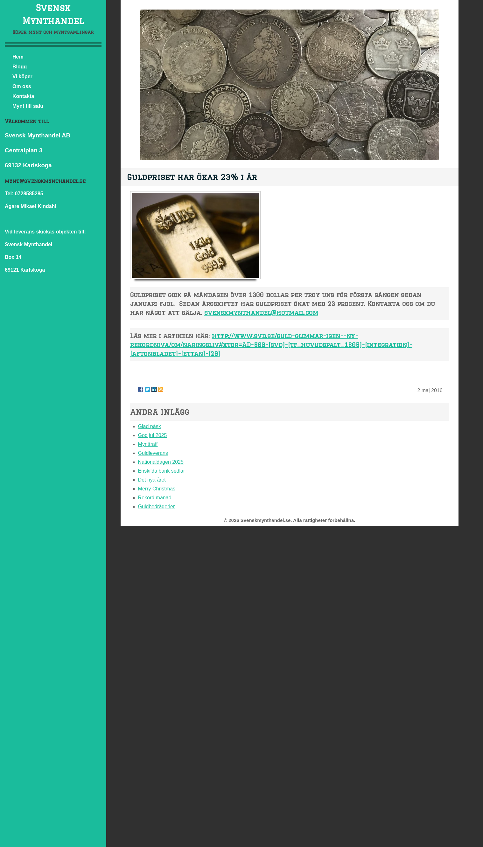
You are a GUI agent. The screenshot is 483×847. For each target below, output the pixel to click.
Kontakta (23, 96)
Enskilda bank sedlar (161, 471)
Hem (18, 56)
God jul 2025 (152, 435)
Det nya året (152, 480)
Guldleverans (153, 453)
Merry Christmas (156, 488)
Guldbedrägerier (156, 506)
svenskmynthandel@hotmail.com (261, 312)
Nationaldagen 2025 (161, 462)
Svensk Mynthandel (53, 14)
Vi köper (22, 76)
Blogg (19, 66)
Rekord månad (155, 497)
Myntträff (148, 444)
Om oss (21, 86)
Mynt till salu (27, 106)
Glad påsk (149, 426)
